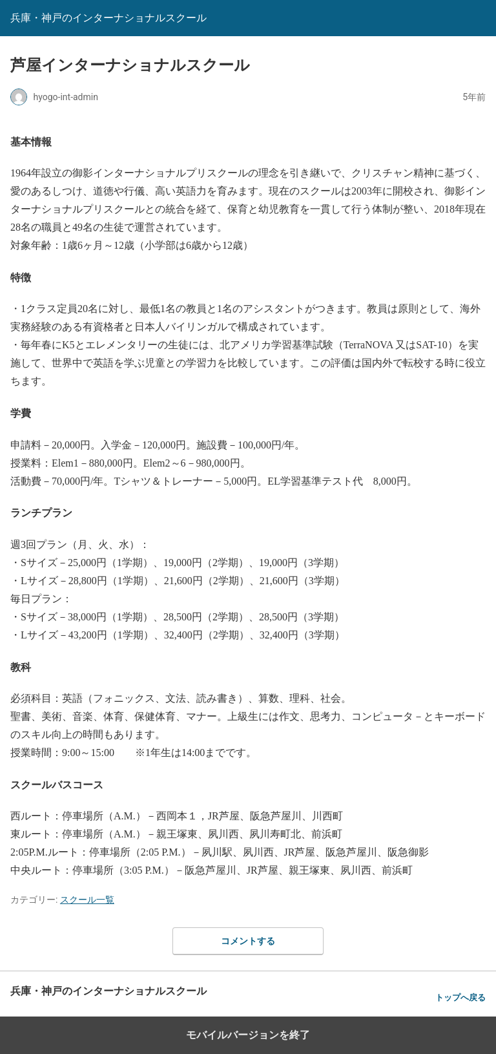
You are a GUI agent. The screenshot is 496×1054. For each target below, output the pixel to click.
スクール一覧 (87, 899)
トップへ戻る (460, 997)
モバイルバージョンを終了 (248, 1035)
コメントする (248, 941)
